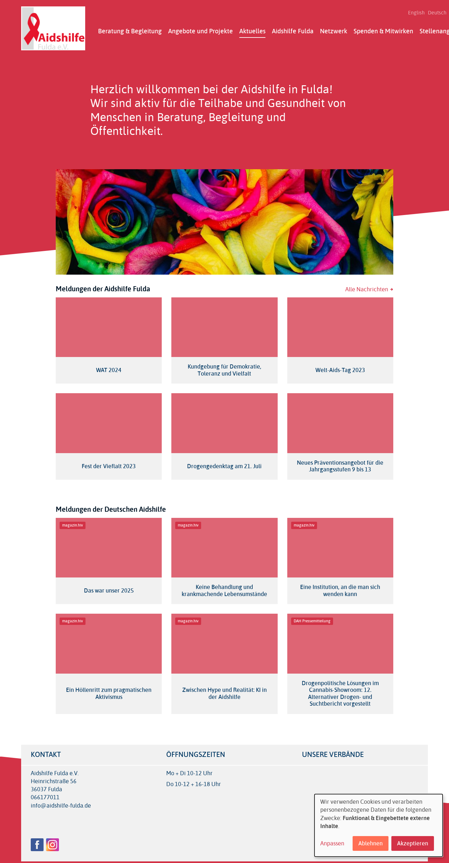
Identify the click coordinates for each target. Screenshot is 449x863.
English (416, 13)
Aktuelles (252, 31)
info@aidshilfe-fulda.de (61, 806)
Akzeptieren (412, 843)
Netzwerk (333, 31)
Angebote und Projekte (200, 31)
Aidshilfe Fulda (293, 31)
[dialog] (378, 825)
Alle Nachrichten (366, 289)
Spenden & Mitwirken (383, 31)
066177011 (45, 797)
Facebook (37, 844)
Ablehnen (370, 843)
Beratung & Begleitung (130, 31)
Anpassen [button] (332, 844)
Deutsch (437, 13)
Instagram (52, 844)
